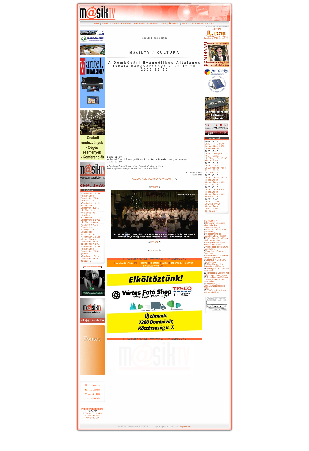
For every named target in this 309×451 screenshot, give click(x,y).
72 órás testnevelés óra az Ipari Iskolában (215, 309)
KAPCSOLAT (197, 24)
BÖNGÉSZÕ (152, 24)
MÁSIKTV (185, 24)
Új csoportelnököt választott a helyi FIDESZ (215, 253)
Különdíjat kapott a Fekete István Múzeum (214, 283)
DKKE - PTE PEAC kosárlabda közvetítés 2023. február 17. (215, 206)
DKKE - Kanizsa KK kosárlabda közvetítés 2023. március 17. (216, 191)
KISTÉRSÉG (126, 24)
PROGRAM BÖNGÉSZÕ (92, 426)
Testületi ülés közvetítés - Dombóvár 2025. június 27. (90, 264)
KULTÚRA (114, 24)
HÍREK (96, 24)
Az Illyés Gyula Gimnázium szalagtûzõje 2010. (214, 303)
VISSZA (154, 187)
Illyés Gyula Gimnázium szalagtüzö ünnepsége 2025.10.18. (89, 238)
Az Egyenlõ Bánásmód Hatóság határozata (214, 261)
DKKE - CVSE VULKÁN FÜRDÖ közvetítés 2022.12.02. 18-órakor (213, 222)
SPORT (105, 24)
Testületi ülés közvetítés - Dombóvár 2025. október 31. (90, 210)
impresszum (185, 444)
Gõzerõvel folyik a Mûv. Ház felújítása (215, 279)
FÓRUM (163, 24)
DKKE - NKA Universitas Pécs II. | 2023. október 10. (215, 176)
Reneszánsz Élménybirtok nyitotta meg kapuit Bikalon (216, 292)
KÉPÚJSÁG (210, 24)
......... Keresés (92, 403)
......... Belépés (92, 411)
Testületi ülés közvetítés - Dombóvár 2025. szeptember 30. (90, 252)
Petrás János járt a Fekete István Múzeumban (216, 257)
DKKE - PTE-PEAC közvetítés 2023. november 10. (215, 147)
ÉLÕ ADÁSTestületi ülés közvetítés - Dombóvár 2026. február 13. (216, 33)
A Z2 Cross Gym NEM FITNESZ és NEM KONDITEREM (92, 433)
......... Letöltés (92, 407)
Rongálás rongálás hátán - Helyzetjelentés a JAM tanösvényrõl (216, 297)
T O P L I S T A (210, 239)
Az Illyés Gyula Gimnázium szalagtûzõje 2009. (216, 274)
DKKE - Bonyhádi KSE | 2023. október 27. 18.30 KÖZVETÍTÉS (216, 161)
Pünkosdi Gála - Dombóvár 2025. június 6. (91, 274)
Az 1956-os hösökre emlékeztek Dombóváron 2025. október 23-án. (91, 223)
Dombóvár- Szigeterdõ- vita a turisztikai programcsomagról (215, 243)
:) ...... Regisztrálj (92, 415)
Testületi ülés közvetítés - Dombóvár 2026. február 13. (90, 198)
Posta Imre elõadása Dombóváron (213, 270)
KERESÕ (174, 24)
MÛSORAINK (139, 24)
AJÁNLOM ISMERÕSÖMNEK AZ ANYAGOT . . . (154, 179)
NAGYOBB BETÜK (92, 284)
